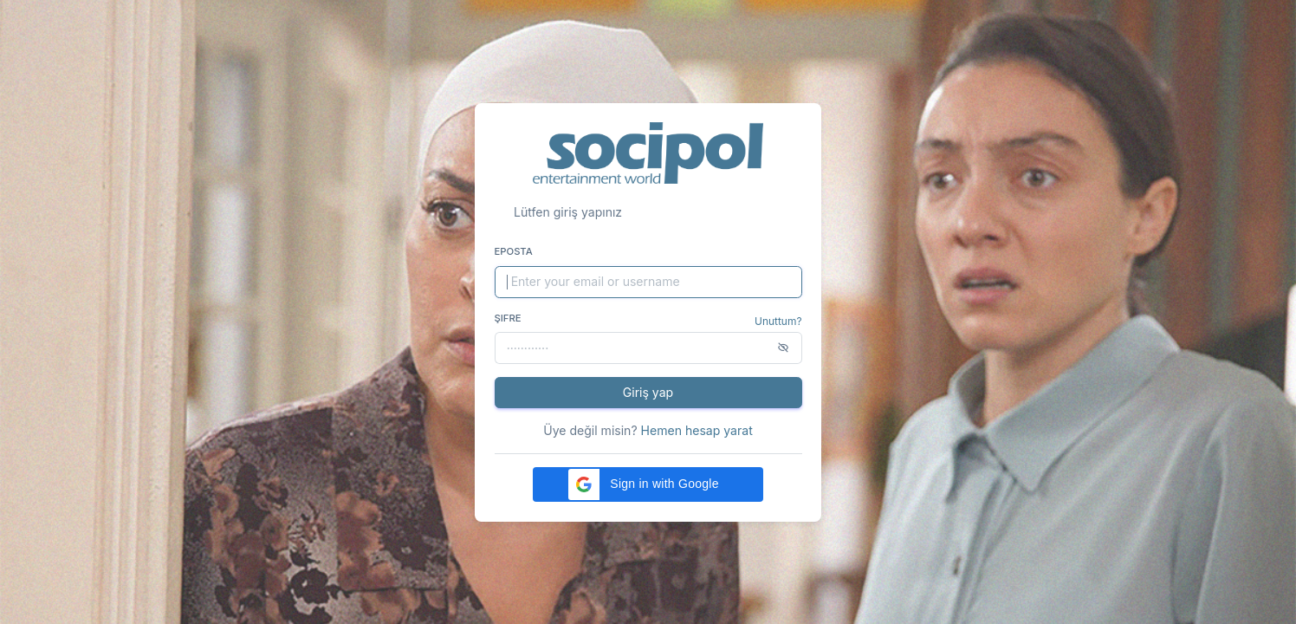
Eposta (514, 251)
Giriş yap (648, 392)
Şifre (508, 318)
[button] (648, 484)
